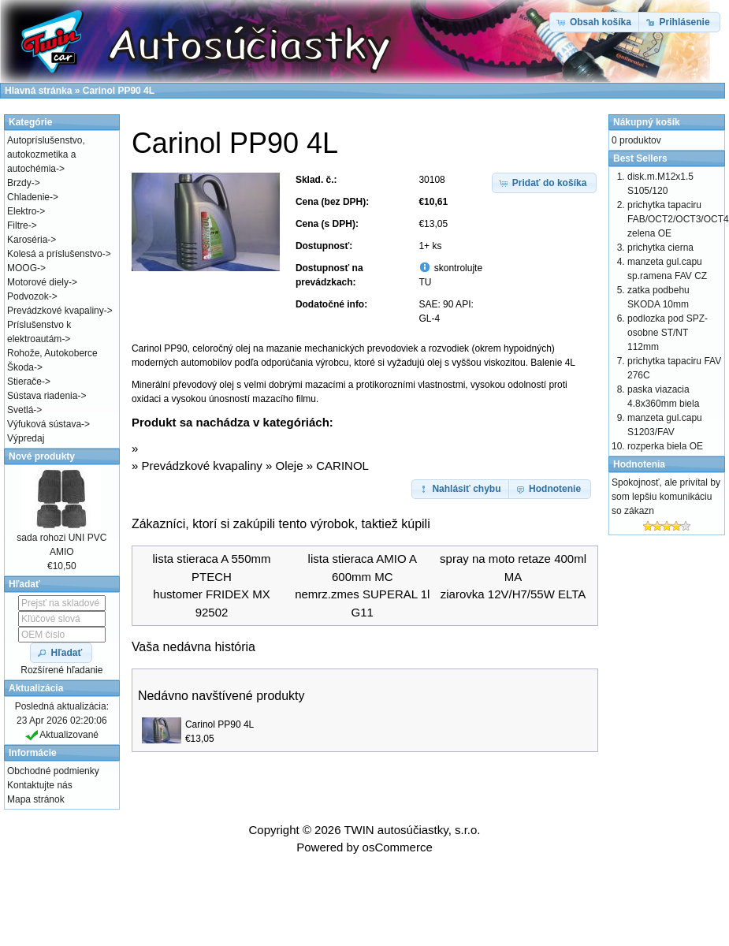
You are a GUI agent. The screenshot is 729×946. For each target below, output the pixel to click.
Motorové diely (38, 282)
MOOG (22, 268)
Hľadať (24, 584)
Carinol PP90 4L (219, 724)
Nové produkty (42, 456)
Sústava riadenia (42, 395)
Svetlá (20, 409)
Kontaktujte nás (40, 785)
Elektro (21, 211)
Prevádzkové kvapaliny (201, 465)
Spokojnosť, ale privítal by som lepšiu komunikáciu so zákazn (666, 496)
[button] (544, 183)
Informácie (33, 752)
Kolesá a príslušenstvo (54, 253)
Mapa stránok (36, 799)
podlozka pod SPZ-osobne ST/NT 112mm (667, 332)
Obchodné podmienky (53, 771)
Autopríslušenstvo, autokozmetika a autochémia (46, 154)
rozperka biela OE (665, 446)
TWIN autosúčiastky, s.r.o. (412, 829)
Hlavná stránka (38, 90)
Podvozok (28, 296)
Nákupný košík (646, 122)
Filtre (17, 225)
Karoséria (27, 239)
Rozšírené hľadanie (61, 670)
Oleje (289, 465)
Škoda (20, 367)
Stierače (24, 381)
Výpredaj (25, 438)
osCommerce (398, 847)
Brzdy (19, 182)
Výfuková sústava (44, 424)
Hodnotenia (639, 464)
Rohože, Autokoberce (52, 353)
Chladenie (28, 197)
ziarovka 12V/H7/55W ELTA (513, 594)
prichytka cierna (660, 247)
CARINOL (342, 465)
